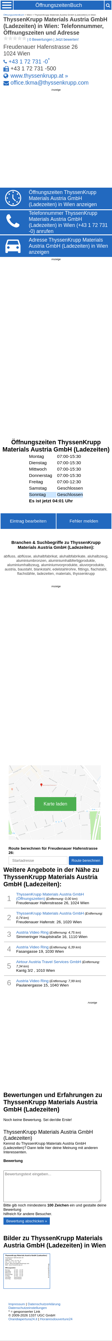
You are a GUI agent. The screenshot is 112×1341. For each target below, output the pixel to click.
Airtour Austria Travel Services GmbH (48, 962)
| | (41, 40)
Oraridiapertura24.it (22, 1319)
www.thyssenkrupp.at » (39, 75)
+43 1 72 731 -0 (28, 61)
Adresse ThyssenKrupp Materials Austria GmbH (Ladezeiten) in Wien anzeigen (68, 246)
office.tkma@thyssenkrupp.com (50, 82)
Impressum (16, 1304)
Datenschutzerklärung (44, 1304)
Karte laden (55, 803)
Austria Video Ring (32, 932)
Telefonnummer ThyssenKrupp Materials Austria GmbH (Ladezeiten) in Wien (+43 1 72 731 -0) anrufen (68, 222)
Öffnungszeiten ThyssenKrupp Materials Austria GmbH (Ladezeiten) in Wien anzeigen (63, 198)
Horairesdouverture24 (56, 1319)
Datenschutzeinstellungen (27, 1308)
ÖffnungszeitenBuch (58, 5)
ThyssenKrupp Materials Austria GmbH (50, 913)
